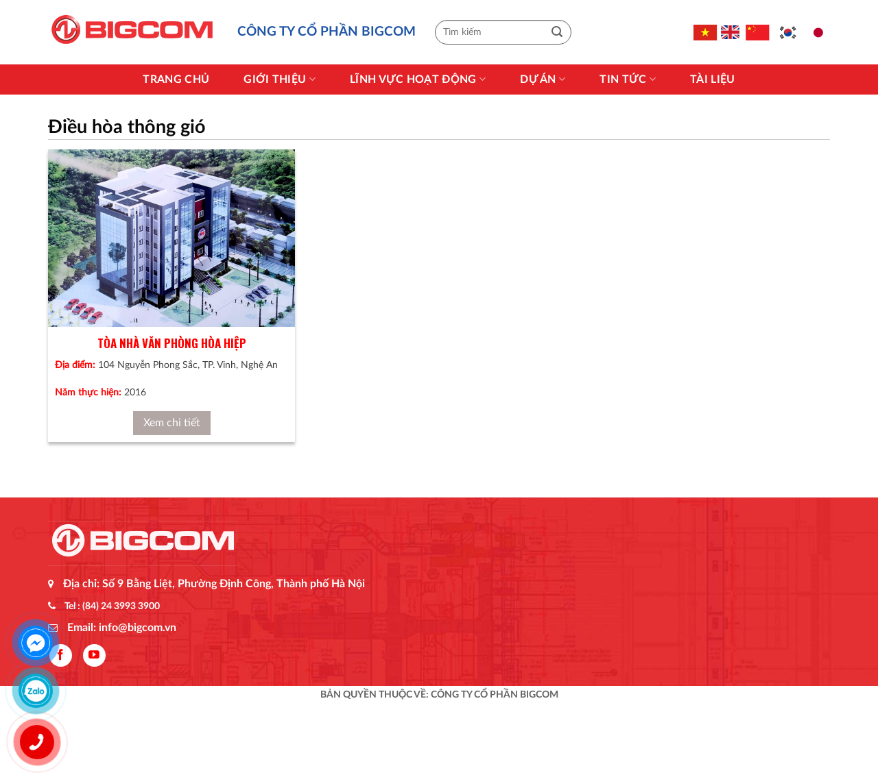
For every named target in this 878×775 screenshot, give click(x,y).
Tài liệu (712, 79)
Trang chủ (176, 79)
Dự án (542, 79)
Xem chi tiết (171, 422)
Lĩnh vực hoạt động (418, 79)
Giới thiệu (280, 79)
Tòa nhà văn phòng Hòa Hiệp (171, 343)
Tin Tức (628, 79)
